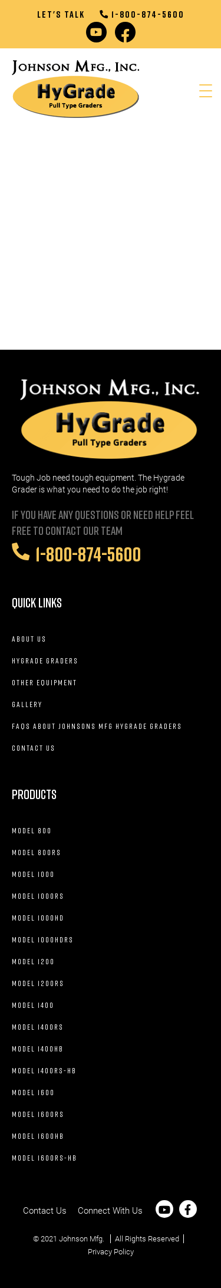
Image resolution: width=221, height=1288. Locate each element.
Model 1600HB (38, 1136)
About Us (29, 638)
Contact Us (33, 748)
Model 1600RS (38, 1114)
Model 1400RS (38, 1026)
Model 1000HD (38, 917)
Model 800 (32, 830)
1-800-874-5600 (142, 14)
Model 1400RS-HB (44, 1070)
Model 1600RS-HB (44, 1157)
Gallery (27, 704)
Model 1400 (33, 1005)
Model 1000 (33, 874)
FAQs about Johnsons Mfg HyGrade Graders (97, 726)
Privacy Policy (111, 1251)
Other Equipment (44, 682)
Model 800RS (36, 852)
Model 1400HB (38, 1048)
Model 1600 (33, 1092)
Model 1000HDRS (43, 939)
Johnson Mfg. (81, 1238)
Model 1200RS (38, 983)
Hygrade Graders (45, 660)
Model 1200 (33, 961)
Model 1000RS (38, 896)
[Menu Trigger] (205, 91)
